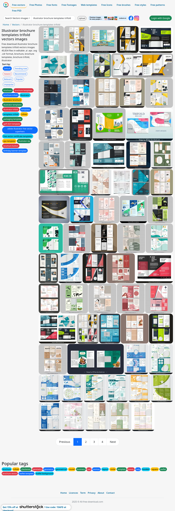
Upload (82, 18)
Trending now (21, 68)
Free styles (140, 4)
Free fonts (51, 4)
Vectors (16, 24)
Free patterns (158, 4)
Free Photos (35, 4)
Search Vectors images (16, 18)
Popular (19, 79)
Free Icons (106, 4)
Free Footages (69, 4)
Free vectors (18, 4)
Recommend (20, 74)
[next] (113, 442)
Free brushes (123, 4)
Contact (110, 492)
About (101, 492)
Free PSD (16, 10)
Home (6, 24)
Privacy (91, 492)
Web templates (89, 4)
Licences (73, 492)
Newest (7, 74)
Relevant (8, 79)
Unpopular (9, 84)
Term (83, 492)
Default (7, 68)
